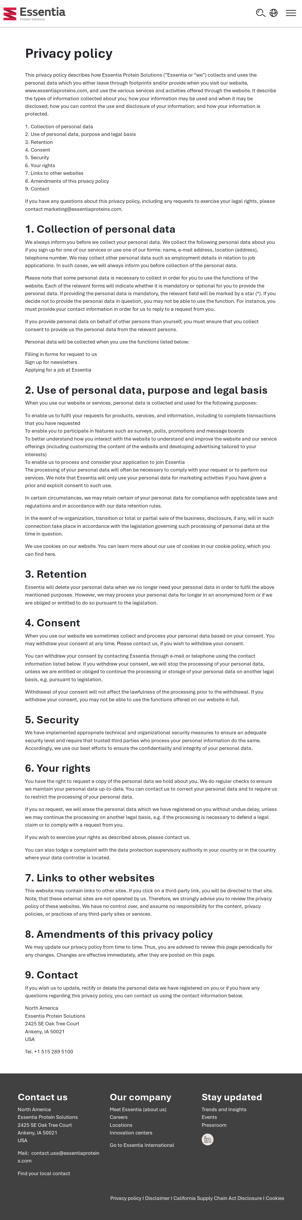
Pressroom (214, 1125)
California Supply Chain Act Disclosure (217, 1198)
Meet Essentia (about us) (138, 1109)
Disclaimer (157, 1198)
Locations (121, 1125)
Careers (119, 1117)
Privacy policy (125, 1198)
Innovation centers (131, 1132)
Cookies (275, 1198)
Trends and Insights (224, 1109)
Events (209, 1117)
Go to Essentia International (142, 1145)
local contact (55, 1173)
